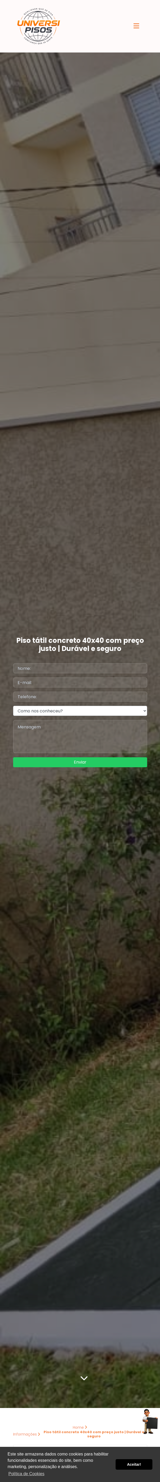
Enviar (80, 762)
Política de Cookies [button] (26, 1474)
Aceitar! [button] (134, 1464)
